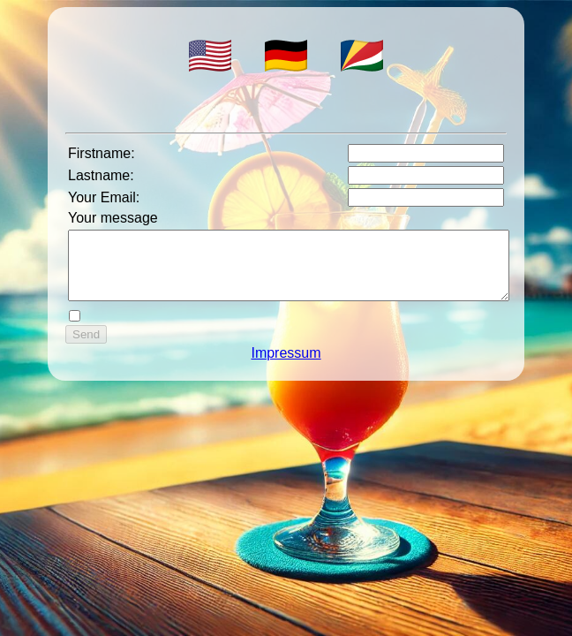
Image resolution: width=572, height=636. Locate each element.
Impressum (285, 366)
